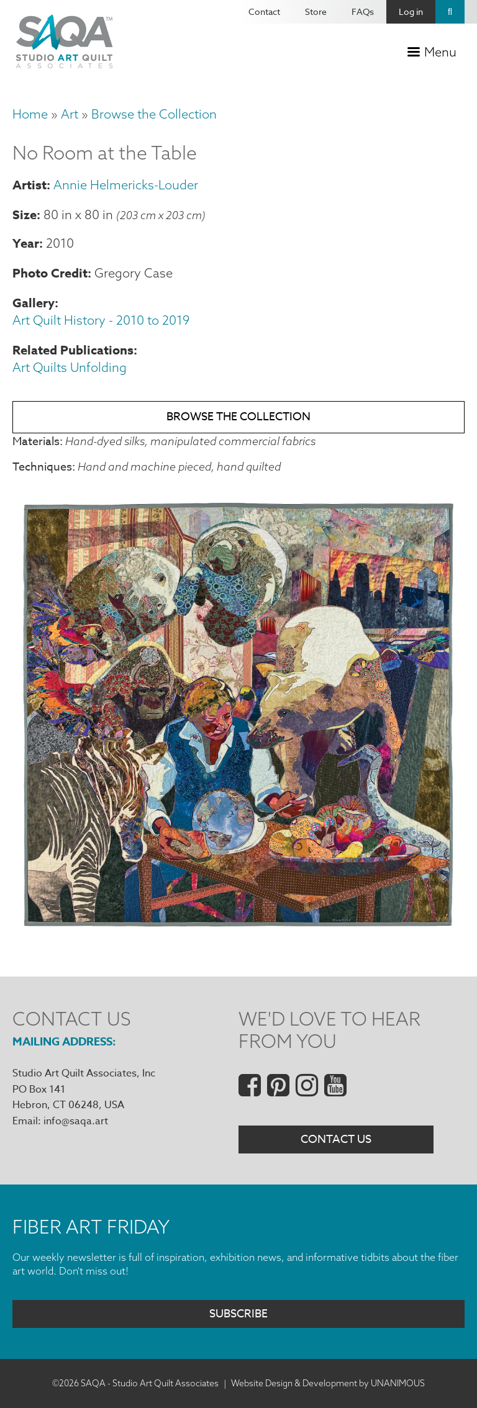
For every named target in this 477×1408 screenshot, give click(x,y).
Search (450, 12)
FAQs (363, 11)
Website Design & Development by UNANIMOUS (328, 1383)
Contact (264, 11)
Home (30, 114)
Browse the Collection (154, 114)
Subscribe (238, 1314)
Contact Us (336, 1139)
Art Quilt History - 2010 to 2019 (100, 320)
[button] (238, 929)
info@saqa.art (75, 1121)
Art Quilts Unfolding (69, 367)
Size (24, 214)
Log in (411, 11)
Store (316, 11)
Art (69, 114)
